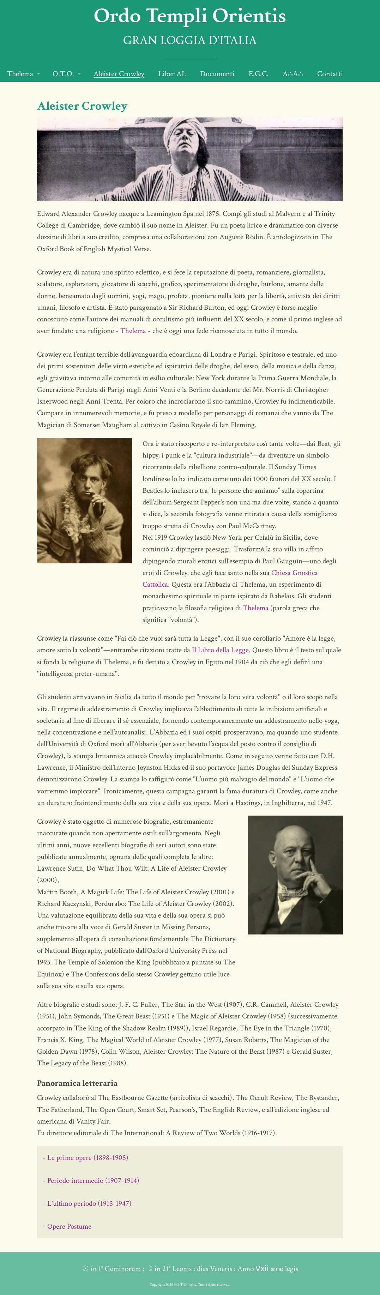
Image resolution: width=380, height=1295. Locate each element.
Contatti (330, 74)
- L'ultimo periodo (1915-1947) (87, 1203)
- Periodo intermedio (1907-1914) (91, 1180)
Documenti (217, 74)
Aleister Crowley (119, 74)
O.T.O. (63, 74)
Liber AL (172, 74)
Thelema (20, 74)
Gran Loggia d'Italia (190, 41)
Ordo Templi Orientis (190, 15)
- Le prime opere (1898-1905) (85, 1157)
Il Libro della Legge (220, 650)
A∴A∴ (293, 74)
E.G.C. (259, 74)
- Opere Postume (67, 1226)
